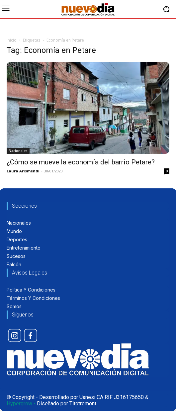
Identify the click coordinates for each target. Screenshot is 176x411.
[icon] (15, 335)
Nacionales (18, 150)
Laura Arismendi (23, 170)
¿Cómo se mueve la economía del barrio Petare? (81, 162)
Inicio (12, 40)
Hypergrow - (21, 403)
